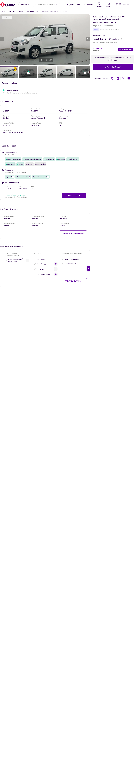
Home (4, 11)
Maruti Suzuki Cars (34, 11)
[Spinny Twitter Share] (123, 78)
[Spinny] (7, 4)
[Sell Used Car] (80, 5)
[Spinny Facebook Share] (118, 78)
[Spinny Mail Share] (129, 78)
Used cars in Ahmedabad (17, 11)
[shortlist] (99, 4)
